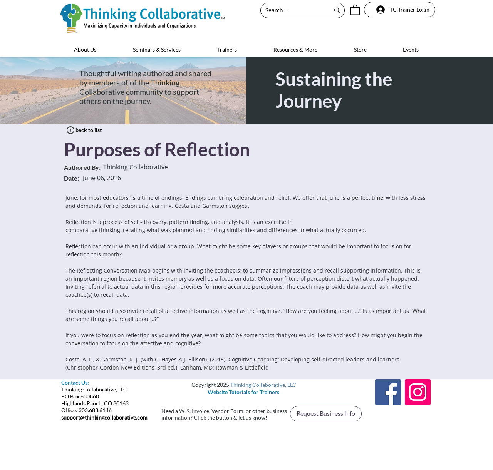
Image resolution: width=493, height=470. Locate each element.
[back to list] (88, 130)
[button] (355, 9)
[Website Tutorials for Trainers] (243, 392)
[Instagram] (418, 392)
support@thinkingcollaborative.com (104, 417)
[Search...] (291, 10)
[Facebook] (388, 392)
